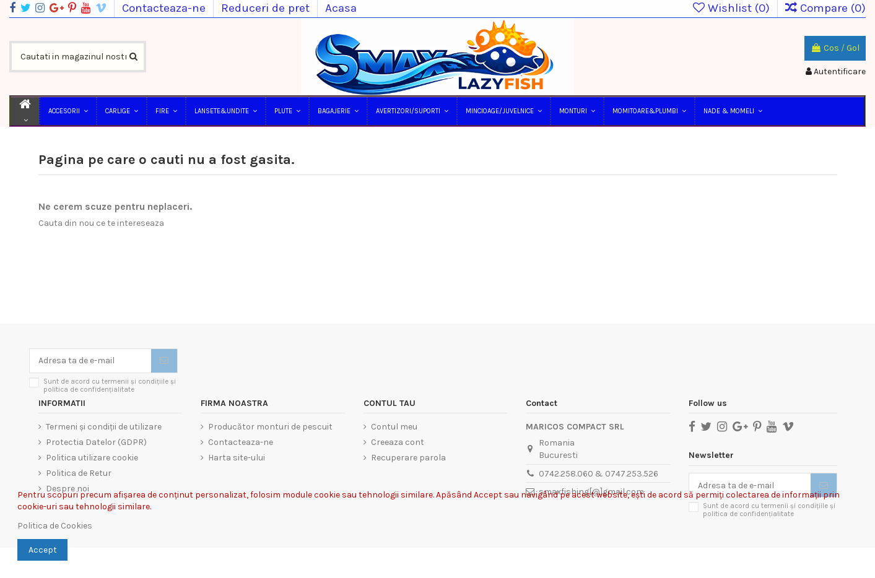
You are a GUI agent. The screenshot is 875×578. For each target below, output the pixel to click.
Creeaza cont (397, 442)
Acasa (341, 8)
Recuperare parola (408, 457)
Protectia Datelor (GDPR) (96, 442)
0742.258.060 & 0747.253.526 (598, 473)
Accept (42, 550)
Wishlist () (733, 8)
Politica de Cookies (54, 525)
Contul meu (394, 426)
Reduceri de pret (267, 8)
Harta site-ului (236, 457)
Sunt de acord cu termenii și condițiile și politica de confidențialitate (109, 385)
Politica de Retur (78, 473)
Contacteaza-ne (165, 8)
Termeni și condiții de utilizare (104, 426)
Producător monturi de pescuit (270, 426)
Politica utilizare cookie (92, 457)
